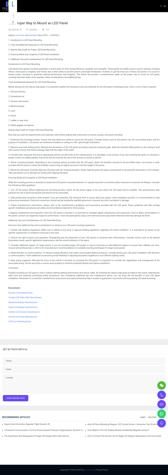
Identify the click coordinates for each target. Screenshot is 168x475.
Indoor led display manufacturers (23, 307)
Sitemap (90, 470)
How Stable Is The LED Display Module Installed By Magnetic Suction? (118, 430)
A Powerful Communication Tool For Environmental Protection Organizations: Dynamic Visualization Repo (43, 430)
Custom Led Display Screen (20, 293)
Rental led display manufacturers (22, 302)
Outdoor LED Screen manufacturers (24, 312)
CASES (142, 417)
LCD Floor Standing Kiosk (19, 321)
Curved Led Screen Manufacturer (22, 317)
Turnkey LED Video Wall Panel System (25, 297)
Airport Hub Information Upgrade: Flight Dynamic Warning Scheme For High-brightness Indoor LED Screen (27, 424)
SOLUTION (152, 417)
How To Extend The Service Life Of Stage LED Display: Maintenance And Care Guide (124, 436)
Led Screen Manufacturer (26, 35)
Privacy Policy (102, 470)
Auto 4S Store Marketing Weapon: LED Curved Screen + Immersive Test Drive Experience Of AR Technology (126, 424)
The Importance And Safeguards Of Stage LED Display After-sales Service (36, 436)
